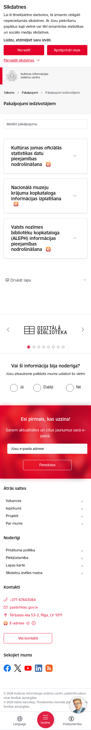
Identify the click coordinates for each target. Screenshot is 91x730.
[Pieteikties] (47, 465)
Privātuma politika (20, 550)
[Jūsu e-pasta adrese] (47, 449)
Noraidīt (23, 50)
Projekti (12, 515)
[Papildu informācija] (33, 623)
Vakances (13, 500)
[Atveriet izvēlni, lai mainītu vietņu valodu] (19, 721)
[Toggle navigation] (45, 719)
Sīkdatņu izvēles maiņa (24, 572)
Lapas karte (15, 565)
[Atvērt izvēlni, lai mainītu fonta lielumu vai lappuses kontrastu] (71, 721)
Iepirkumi (13, 508)
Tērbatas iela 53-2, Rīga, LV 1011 (36, 615)
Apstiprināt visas (67, 50)
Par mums (14, 523)
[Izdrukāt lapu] (45, 280)
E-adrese (17, 623)
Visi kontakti (28, 638)
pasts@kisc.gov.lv (24, 607)
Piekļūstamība (17, 557)
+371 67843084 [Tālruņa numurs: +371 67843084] (23, 599)
